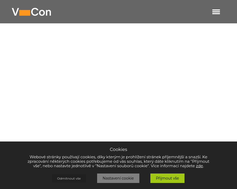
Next (198, 96)
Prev (4, 94)
